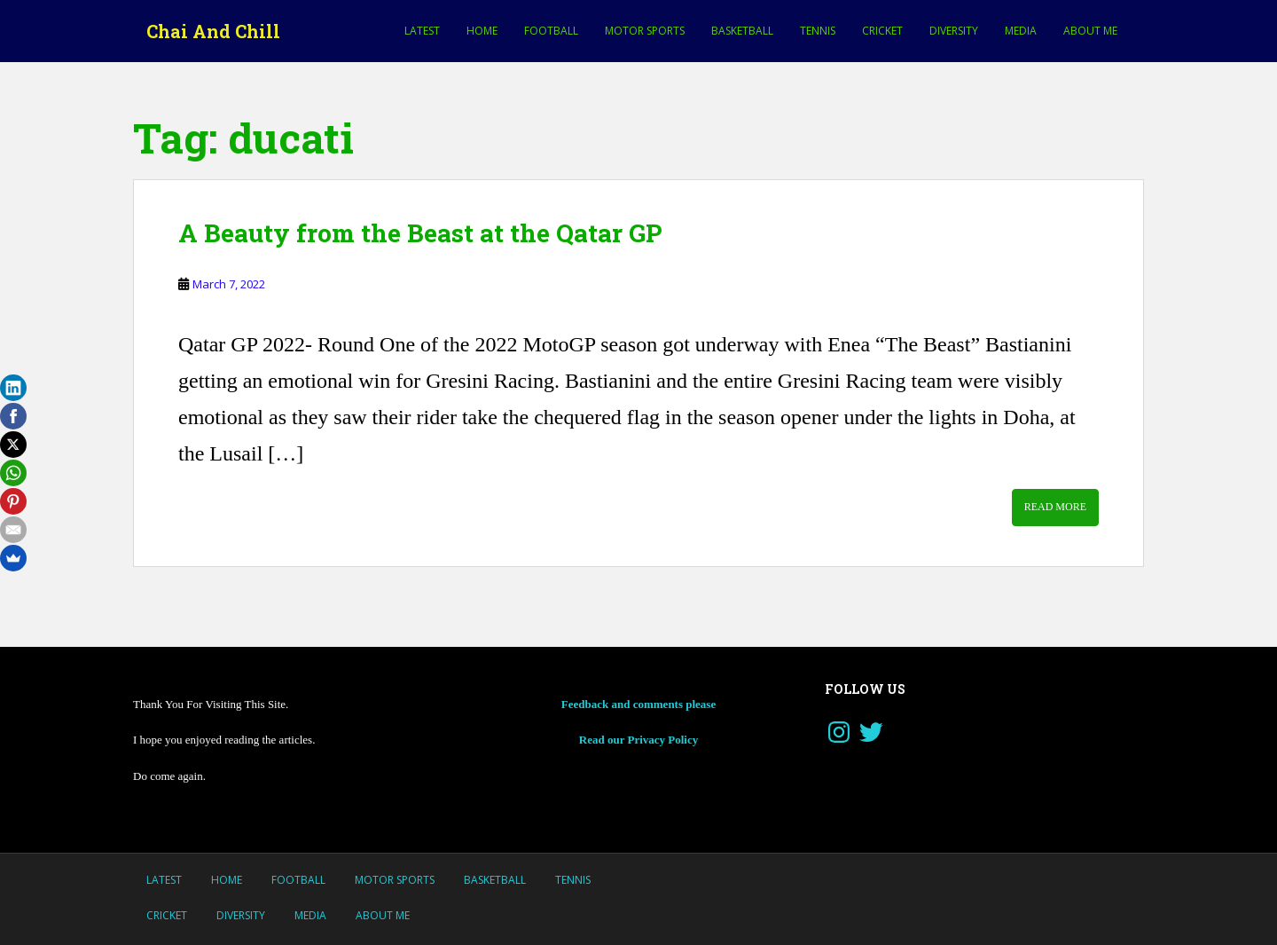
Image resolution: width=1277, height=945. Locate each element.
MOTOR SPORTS (645, 30)
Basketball (742, 30)
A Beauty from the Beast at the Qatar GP (420, 233)
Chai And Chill (213, 31)
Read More (1055, 506)
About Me (1090, 30)
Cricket (882, 30)
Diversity (953, 30)
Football (551, 30)
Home (481, 30)
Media (1021, 30)
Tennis (817, 30)
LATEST (422, 30)
